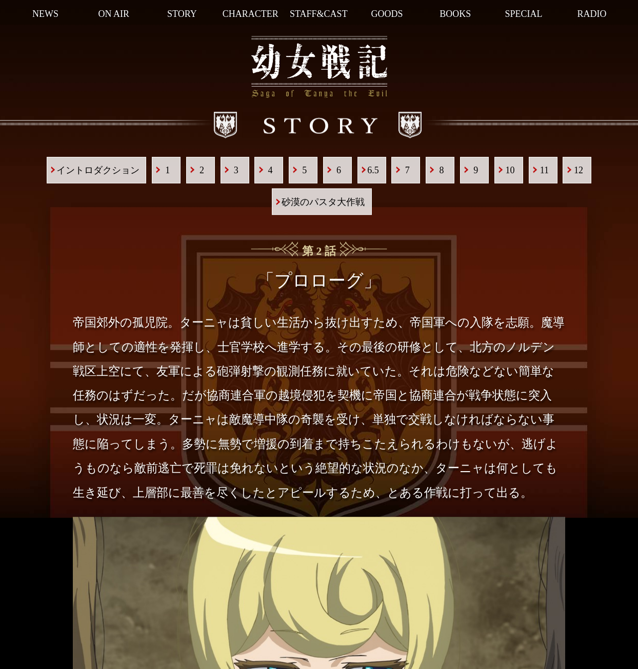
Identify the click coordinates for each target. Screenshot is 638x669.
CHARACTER (250, 14)
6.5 (373, 170)
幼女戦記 (319, 67)
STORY (182, 14)
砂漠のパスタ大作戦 (323, 202)
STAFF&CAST (319, 14)
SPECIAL (523, 14)
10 (510, 170)
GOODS (387, 14)
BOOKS (455, 14)
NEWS (45, 14)
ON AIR (114, 14)
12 (578, 170)
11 (544, 170)
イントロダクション (97, 170)
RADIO (592, 14)
